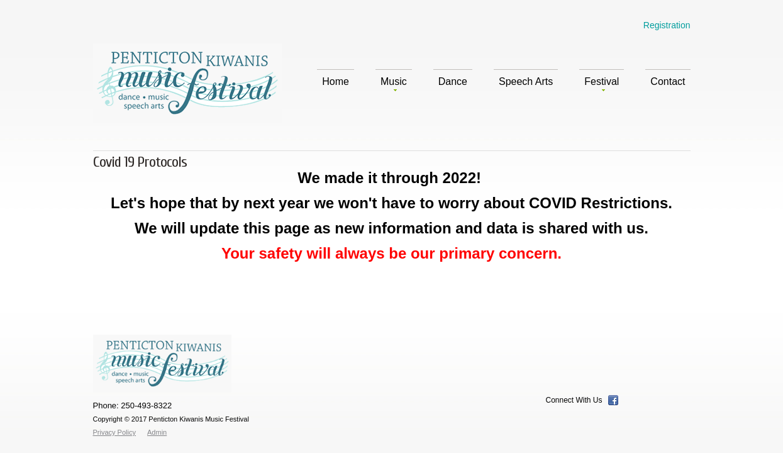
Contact (667, 81)
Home (335, 81)
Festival (601, 83)
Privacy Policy (114, 432)
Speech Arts (526, 81)
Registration (667, 25)
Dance (452, 81)
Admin (157, 432)
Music (393, 83)
